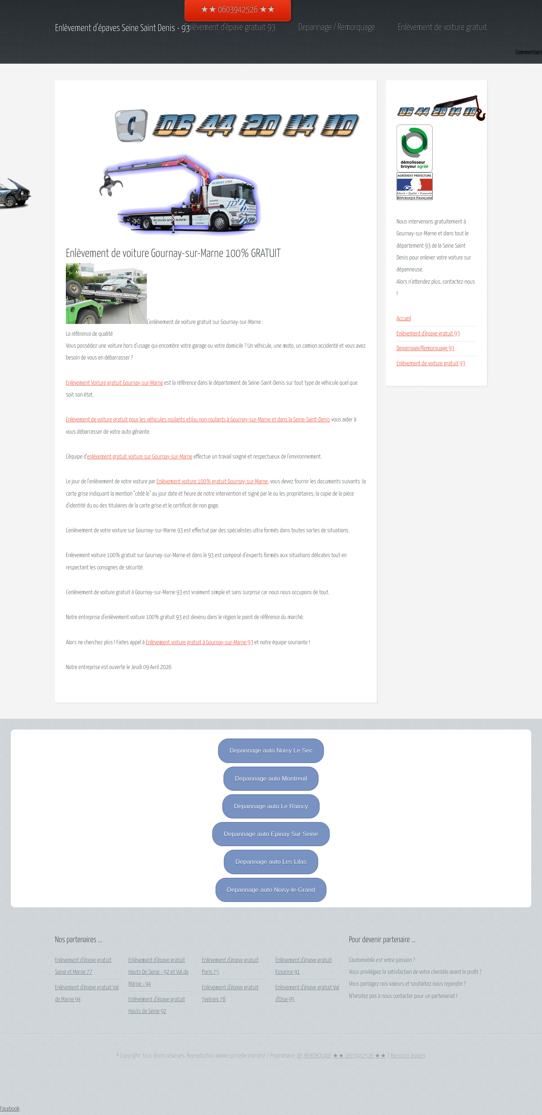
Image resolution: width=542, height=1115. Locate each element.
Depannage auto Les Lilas (271, 861)
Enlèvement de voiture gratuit (442, 27)
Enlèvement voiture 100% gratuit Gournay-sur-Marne (212, 482)
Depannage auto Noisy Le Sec (271, 750)
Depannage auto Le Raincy (271, 806)
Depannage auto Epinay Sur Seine (271, 834)
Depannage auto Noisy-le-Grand (271, 889)
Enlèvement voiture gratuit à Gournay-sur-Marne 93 (199, 643)
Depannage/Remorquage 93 (425, 349)
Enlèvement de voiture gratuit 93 (431, 364)
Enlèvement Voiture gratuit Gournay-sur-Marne (114, 383)
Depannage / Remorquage (336, 27)
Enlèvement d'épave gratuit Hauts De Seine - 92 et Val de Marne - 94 (158, 972)
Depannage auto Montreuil (271, 778)
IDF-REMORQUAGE (314, 1056)
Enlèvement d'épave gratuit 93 (230, 27)
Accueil (404, 319)
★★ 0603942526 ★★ (359, 1056)
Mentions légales (408, 1056)
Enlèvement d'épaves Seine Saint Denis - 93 (122, 28)
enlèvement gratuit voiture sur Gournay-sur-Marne (140, 457)
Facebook (9, 1109)
